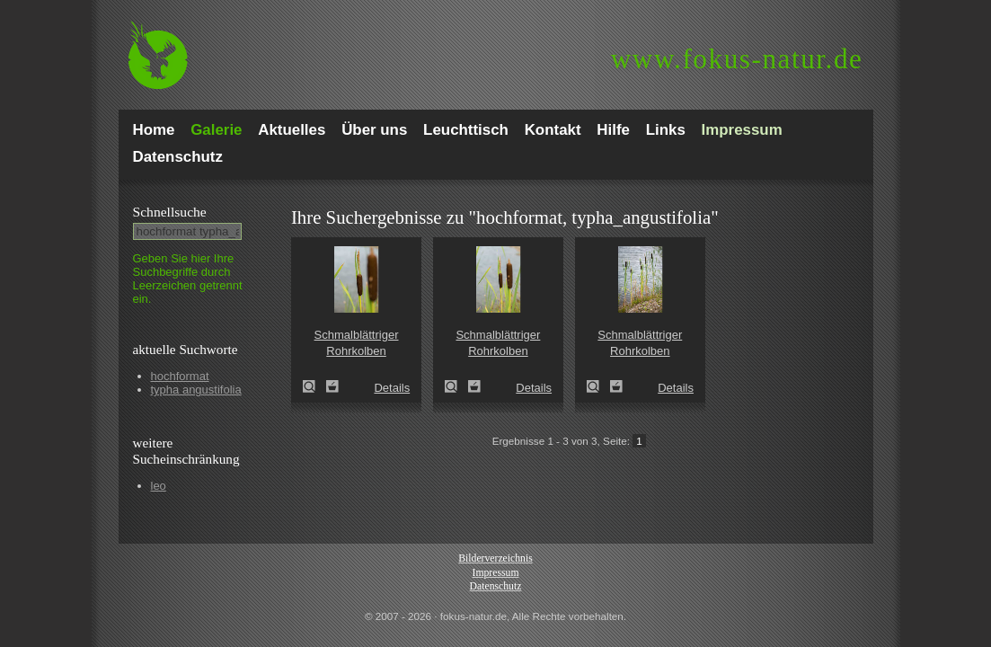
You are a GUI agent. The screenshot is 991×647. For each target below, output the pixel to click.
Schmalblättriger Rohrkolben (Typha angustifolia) (314, 386)
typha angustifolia (196, 389)
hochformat (180, 376)
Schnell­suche (170, 211)
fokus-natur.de (737, 59)
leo (158, 485)
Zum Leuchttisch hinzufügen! (332, 386)
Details (392, 387)
